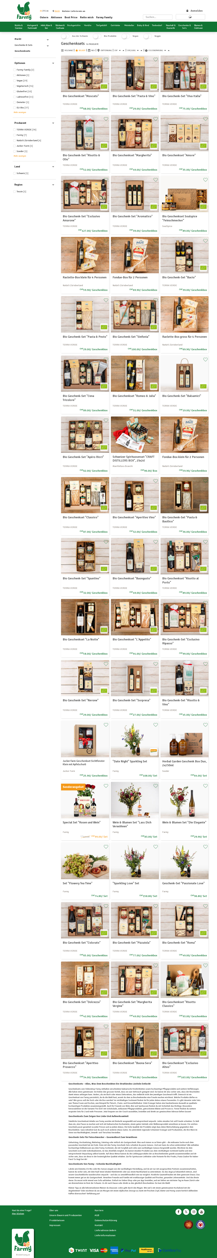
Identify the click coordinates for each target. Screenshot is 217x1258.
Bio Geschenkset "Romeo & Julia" (134, 396)
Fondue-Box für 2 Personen (130, 277)
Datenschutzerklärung (106, 1220)
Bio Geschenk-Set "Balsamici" (181, 396)
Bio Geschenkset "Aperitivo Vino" (134, 517)
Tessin (21, 191)
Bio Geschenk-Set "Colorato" (82, 942)
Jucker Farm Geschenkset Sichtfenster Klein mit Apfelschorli (84, 762)
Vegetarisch (25, 86)
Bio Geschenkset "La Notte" (81, 639)
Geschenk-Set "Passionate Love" (183, 883)
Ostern (44, 17)
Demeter (23, 102)
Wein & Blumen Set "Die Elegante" (184, 822)
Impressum (54, 1225)
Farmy (22, 135)
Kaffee (71, 1193)
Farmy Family (104, 17)
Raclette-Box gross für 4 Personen (184, 337)
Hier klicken (18, 1213)
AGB (97, 1215)
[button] (57, 11)
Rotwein (160, 1156)
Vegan (22, 80)
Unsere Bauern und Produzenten (65, 1215)
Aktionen (56, 17)
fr (44, 11)
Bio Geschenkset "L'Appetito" (132, 639)
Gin (127, 1156)
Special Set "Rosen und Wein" (82, 822)
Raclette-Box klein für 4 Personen (84, 277)
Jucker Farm (25, 145)
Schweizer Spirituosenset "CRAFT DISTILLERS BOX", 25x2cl (133, 458)
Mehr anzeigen (20, 112)
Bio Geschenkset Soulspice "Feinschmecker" (179, 218)
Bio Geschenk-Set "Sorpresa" (131, 700)
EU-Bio (23, 107)
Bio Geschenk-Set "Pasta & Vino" (134, 96)
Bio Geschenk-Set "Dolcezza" (82, 1002)
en (47, 11)
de (41, 11)
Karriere (99, 1210)
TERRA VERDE (26, 129)
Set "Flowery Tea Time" (77, 883)
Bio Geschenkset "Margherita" (132, 155)
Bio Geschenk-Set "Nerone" (80, 700)
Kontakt (99, 1225)
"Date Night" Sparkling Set (130, 761)
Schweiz (22, 173)
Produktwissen (56, 1220)
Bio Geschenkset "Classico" (80, 517)
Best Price (71, 17)
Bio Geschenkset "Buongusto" (132, 578)
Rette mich (87, 17)
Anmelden (194, 11)
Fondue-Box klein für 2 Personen (183, 457)
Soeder (22, 151)
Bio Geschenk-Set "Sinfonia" (131, 337)
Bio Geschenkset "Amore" (179, 155)
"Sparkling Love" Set (126, 883)
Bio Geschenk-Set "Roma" (179, 942)
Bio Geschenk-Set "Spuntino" (81, 578)
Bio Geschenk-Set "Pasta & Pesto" (85, 337)
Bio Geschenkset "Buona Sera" (132, 1063)
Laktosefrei (25, 96)
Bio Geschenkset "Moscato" (81, 96)
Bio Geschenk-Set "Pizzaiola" (132, 942)
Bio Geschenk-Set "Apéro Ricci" (83, 457)
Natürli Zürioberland (29, 140)
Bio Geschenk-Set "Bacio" (179, 277)
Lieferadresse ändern (105, 1230)
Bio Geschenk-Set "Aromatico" (133, 216)
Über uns (53, 1210)
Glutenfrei (24, 91)
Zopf (157, 1191)
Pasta (179, 1156)
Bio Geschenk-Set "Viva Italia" (181, 96)
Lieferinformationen (105, 1235)
